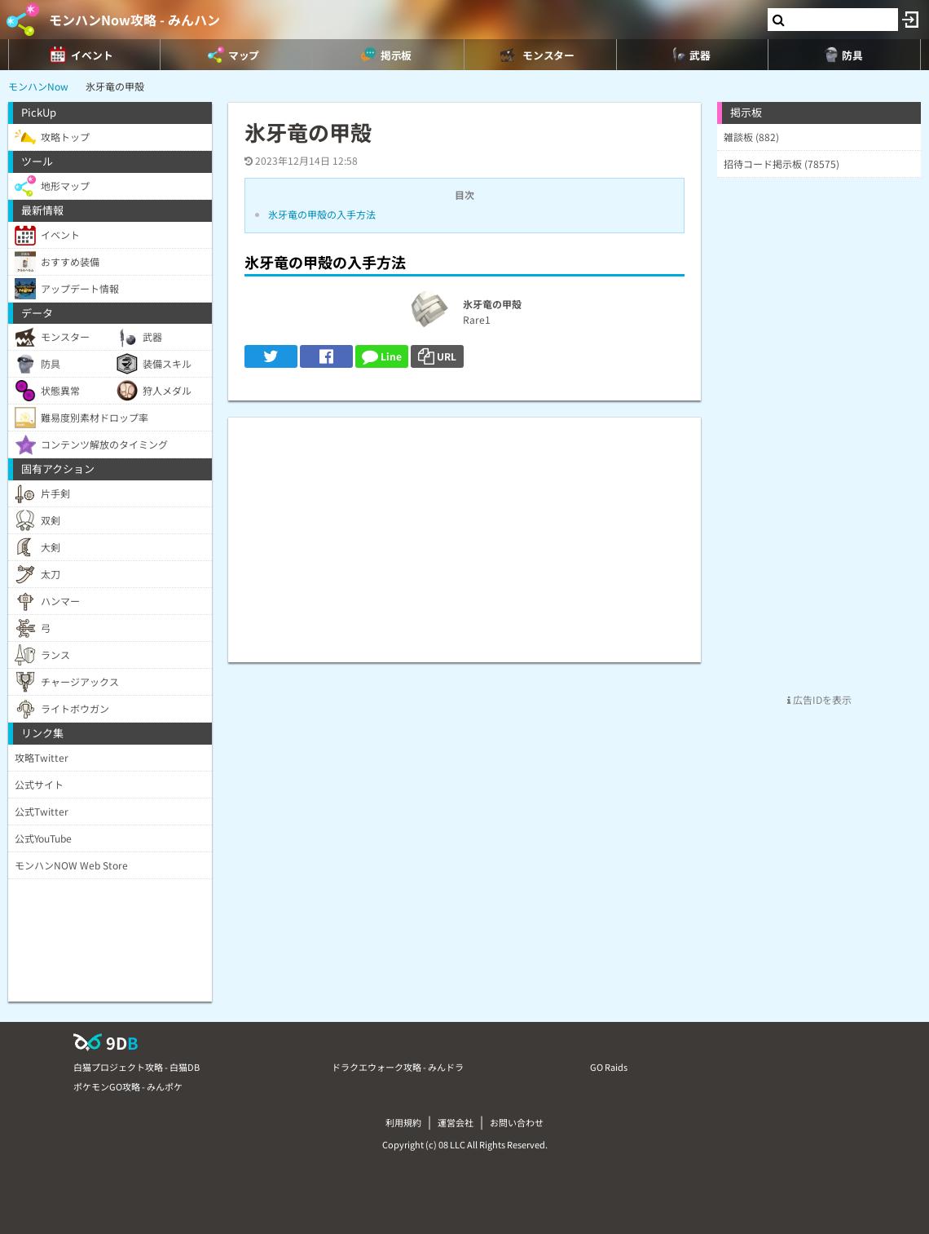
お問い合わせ (517, 1122)
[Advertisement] (464, 532)
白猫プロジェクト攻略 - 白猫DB (136, 1066)
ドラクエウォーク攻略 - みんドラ (398, 1066)
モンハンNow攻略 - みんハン (134, 19)
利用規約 (403, 1122)
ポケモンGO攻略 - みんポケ (128, 1086)
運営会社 (455, 1122)
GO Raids (608, 1066)
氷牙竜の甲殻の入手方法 (322, 214)
